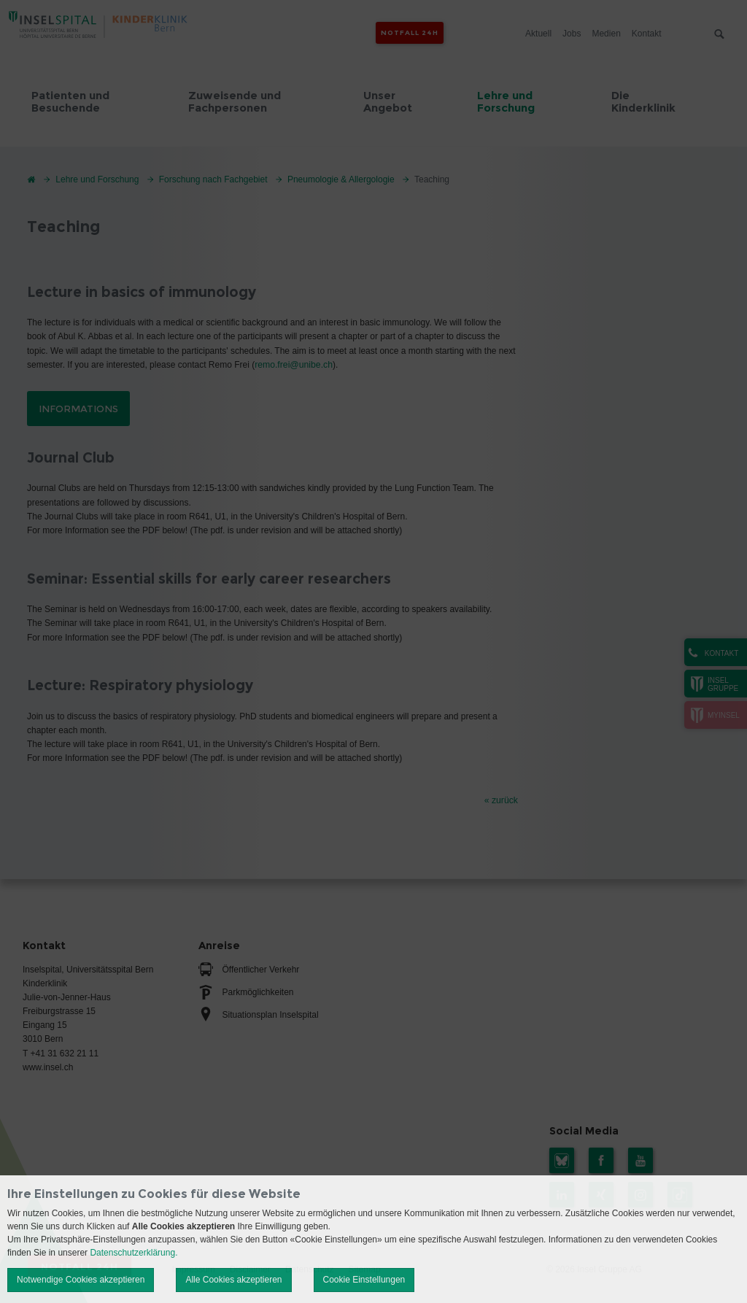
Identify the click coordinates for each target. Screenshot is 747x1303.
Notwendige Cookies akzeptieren (80, 1280)
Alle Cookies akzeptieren (233, 1280)
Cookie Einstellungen (364, 1280)
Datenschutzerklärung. (133, 1253)
